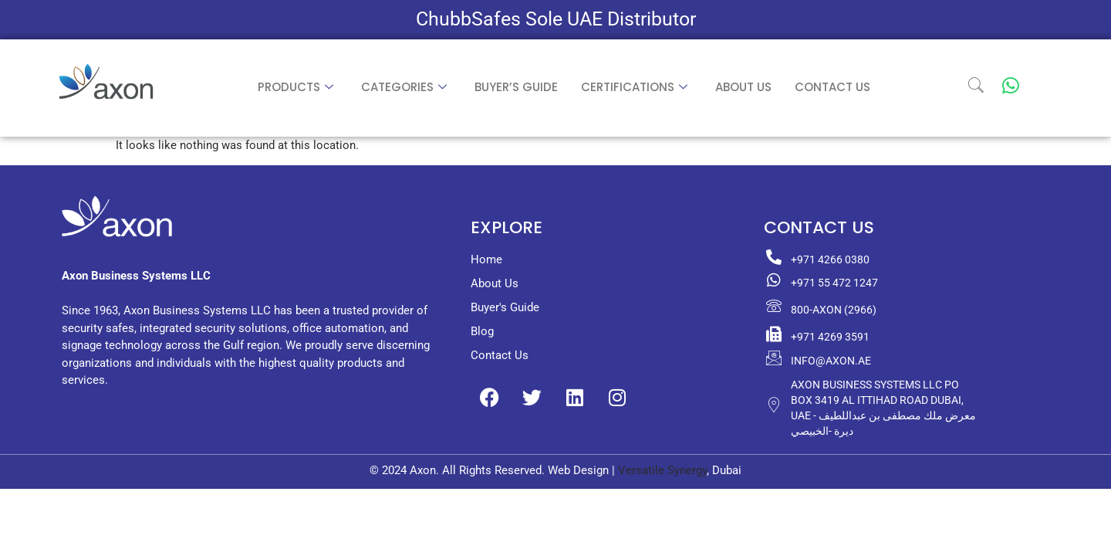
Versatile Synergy (662, 470)
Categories (404, 87)
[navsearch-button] (976, 88)
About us (743, 87)
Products (295, 87)
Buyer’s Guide (516, 87)
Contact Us (832, 87)
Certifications (634, 87)
